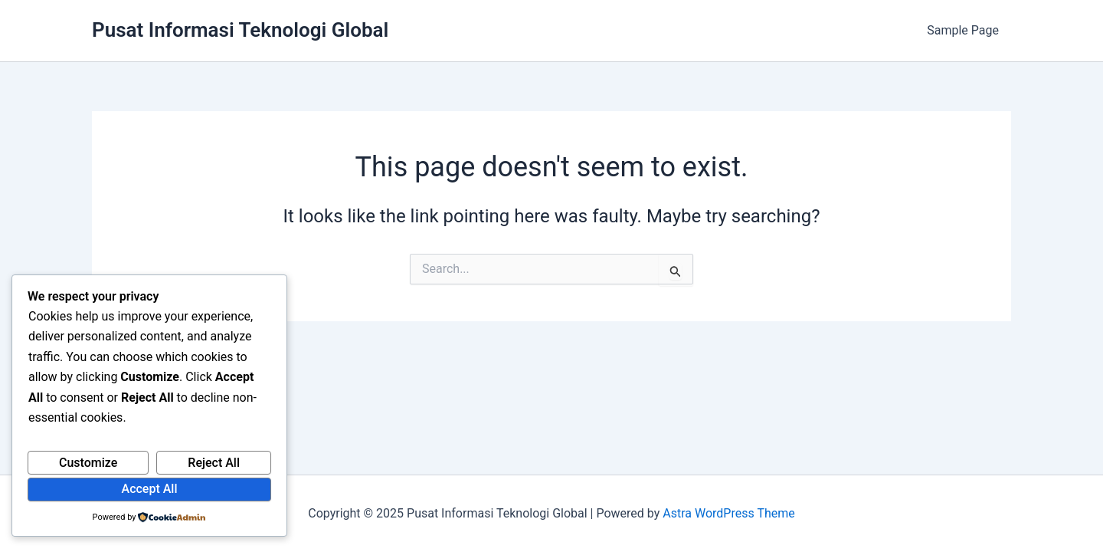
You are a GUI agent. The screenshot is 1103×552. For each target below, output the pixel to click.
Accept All (150, 488)
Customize (88, 462)
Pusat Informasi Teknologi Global (240, 29)
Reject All (214, 462)
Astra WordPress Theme (728, 513)
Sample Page (963, 30)
